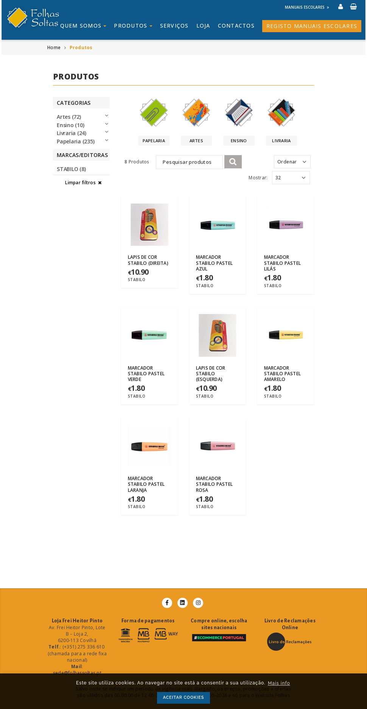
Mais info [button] (279, 683)
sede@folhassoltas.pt (77, 673)
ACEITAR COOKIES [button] (183, 697)
